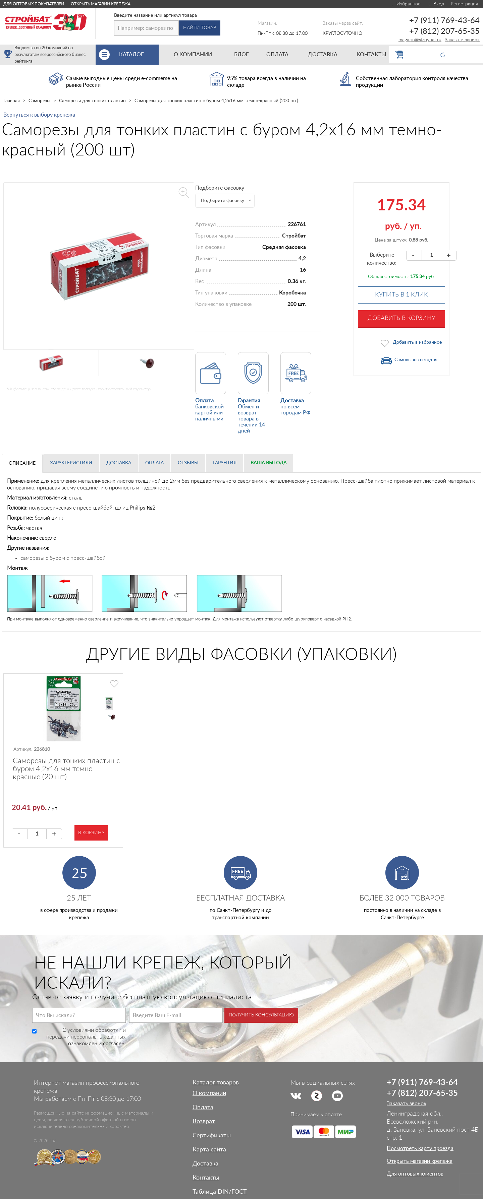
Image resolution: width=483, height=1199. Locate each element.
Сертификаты (212, 1136)
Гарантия (224, 463)
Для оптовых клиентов (415, 1174)
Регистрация (464, 4)
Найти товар (199, 27)
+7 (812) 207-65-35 (444, 31)
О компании (209, 1093)
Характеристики (71, 463)
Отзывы (188, 463)
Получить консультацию (261, 1015)
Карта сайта (209, 1150)
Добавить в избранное (417, 342)
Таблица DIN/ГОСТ (220, 1192)
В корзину (91, 832)
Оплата (154, 463)
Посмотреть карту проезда (420, 1148)
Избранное (406, 4)
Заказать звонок (462, 40)
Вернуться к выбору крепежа (39, 115)
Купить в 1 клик (401, 295)
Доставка (118, 463)
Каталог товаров (216, 1083)
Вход (435, 4)
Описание (22, 463)
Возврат (204, 1122)
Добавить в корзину (401, 318)
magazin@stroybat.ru (419, 40)
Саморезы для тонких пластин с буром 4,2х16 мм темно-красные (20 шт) (66, 769)
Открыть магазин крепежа (100, 4)
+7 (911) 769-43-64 (444, 21)
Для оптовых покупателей (33, 4)
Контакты (206, 1178)
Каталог (139, 54)
